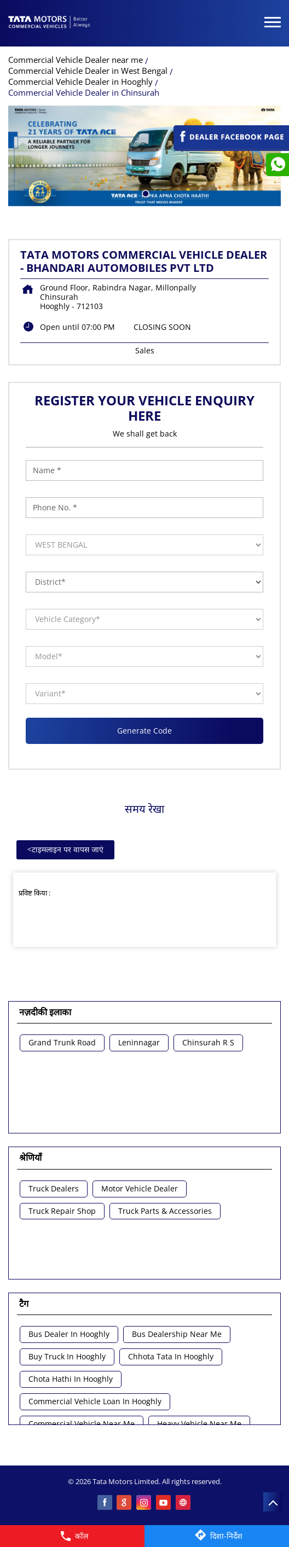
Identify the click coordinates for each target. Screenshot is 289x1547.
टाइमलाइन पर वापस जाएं (65, 849)
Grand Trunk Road (62, 1043)
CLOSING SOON (162, 327)
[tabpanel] (144, 156)
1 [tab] (144, 192)
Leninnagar (139, 1043)
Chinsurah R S (208, 1043)
